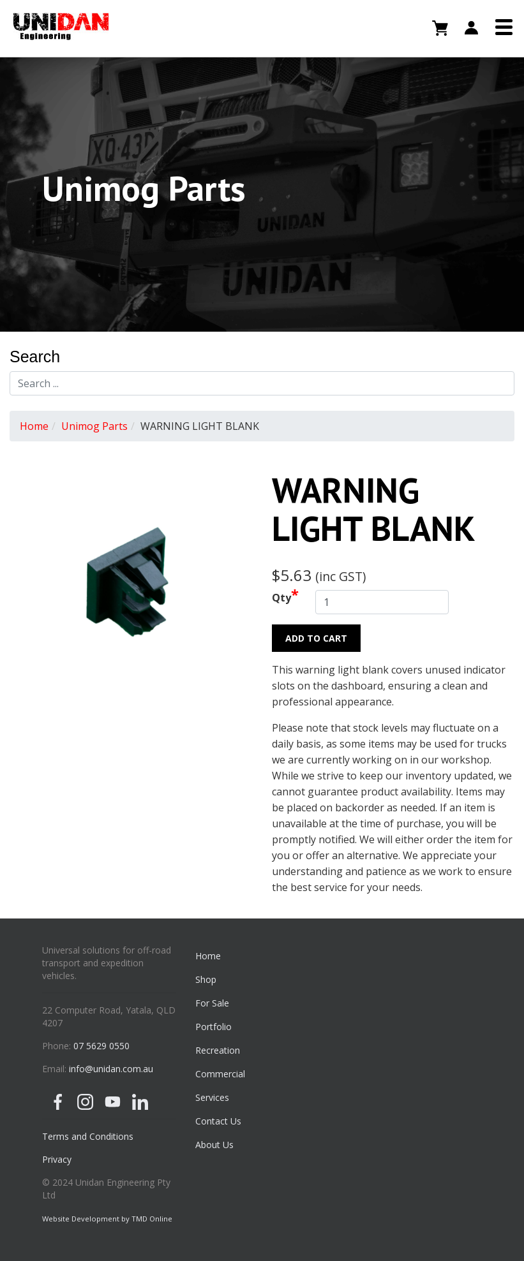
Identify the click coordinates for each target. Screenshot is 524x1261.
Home (34, 426)
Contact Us (218, 1121)
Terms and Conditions (87, 1136)
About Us (214, 1145)
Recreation (217, 1050)
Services (212, 1097)
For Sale (212, 1003)
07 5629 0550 (101, 1046)
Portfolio (213, 1027)
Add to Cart (316, 638)
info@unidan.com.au (111, 1069)
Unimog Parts (94, 426)
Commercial (220, 1074)
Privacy (56, 1159)
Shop (205, 979)
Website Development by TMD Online (107, 1218)
